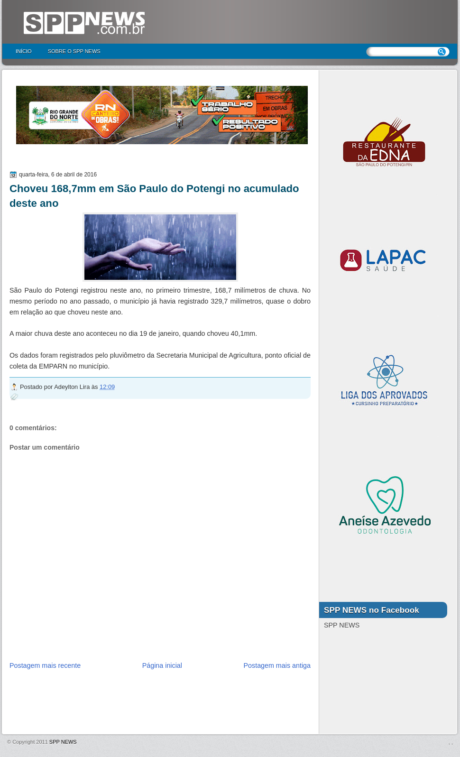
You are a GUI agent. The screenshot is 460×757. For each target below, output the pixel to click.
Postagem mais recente (45, 665)
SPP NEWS (63, 742)
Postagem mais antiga (277, 665)
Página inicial (162, 665)
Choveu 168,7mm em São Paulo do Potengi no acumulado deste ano (154, 196)
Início (24, 51)
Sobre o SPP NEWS (74, 51)
